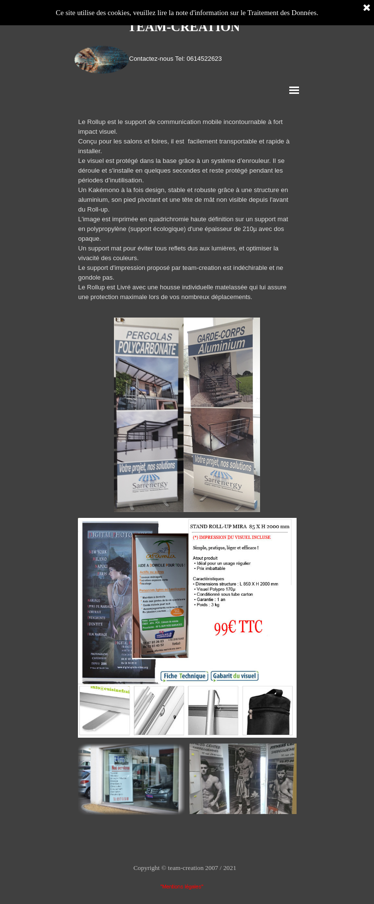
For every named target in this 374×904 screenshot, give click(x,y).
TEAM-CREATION (184, 26)
